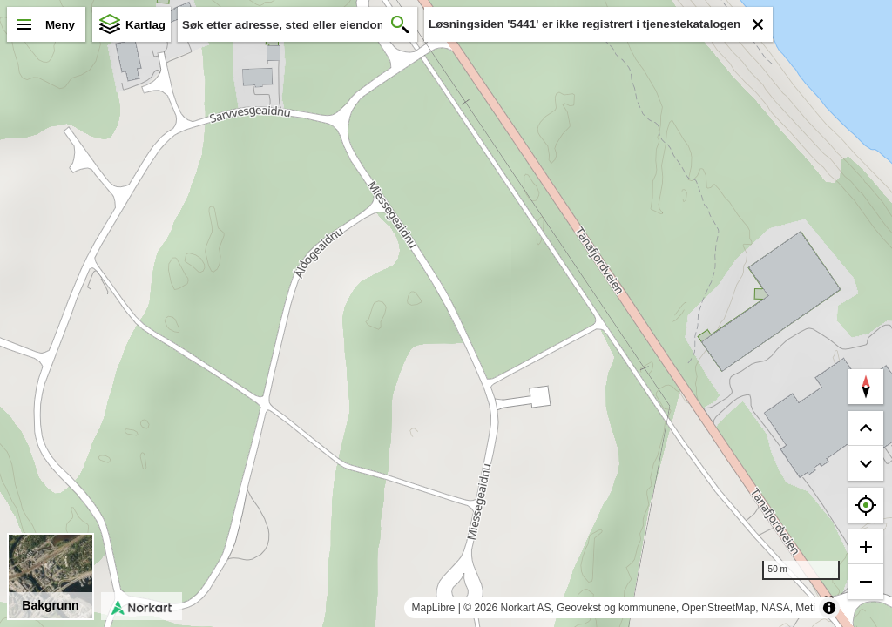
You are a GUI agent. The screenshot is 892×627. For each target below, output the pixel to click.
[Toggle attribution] (829, 607)
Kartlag (145, 24)
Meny (60, 24)
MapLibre (433, 608)
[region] (446, 313)
